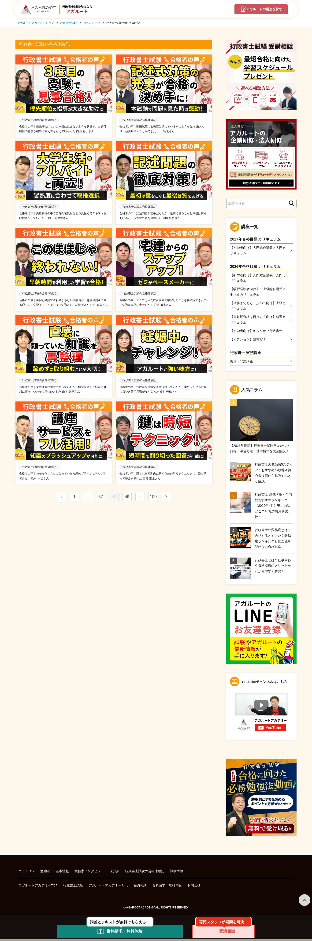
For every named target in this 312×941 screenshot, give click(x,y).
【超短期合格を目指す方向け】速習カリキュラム (258, 320)
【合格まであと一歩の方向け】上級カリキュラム (258, 306)
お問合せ (194, 887)
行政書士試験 (73, 887)
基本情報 (62, 873)
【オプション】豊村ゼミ (248, 341)
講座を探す (263, 9)
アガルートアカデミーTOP (38, 887)
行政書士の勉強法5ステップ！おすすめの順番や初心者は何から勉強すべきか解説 (274, 474)
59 (127, 498)
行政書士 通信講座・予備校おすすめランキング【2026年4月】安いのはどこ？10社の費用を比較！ (273, 507)
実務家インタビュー (89, 873)
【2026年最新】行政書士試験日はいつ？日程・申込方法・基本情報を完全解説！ (260, 450)
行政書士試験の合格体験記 (145, 873)
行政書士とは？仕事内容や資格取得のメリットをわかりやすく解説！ (273, 567)
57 (100, 498)
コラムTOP (26, 873)
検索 (290, 204)
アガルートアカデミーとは (108, 887)
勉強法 (45, 873)
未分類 (115, 873)
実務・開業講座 (241, 363)
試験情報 (176, 873)
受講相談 (140, 887)
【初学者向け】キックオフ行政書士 (256, 332)
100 (153, 498)
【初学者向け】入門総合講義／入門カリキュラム (258, 250)
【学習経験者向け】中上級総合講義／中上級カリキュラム (258, 292)
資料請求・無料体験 (167, 887)
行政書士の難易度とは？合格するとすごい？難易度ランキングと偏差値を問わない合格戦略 (273, 540)
